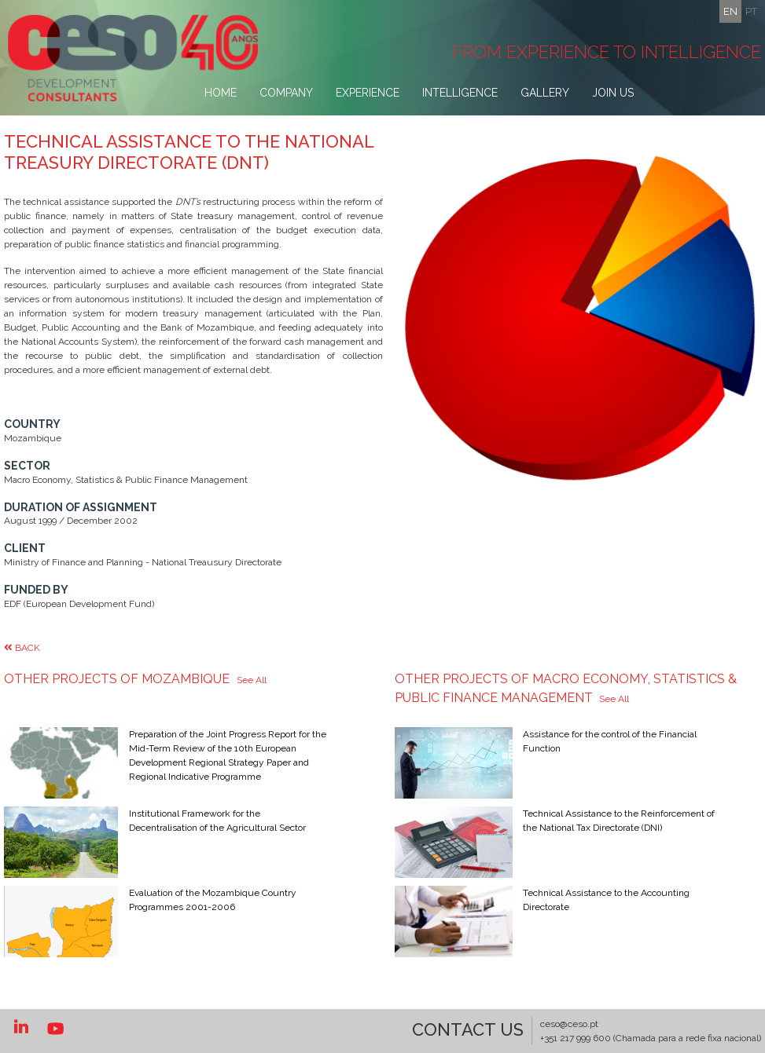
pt (751, 11)
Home (220, 92)
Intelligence (460, 92)
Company (286, 92)
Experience (367, 92)
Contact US (468, 1029)
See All (252, 680)
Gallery (544, 92)
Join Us (613, 92)
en (730, 11)
